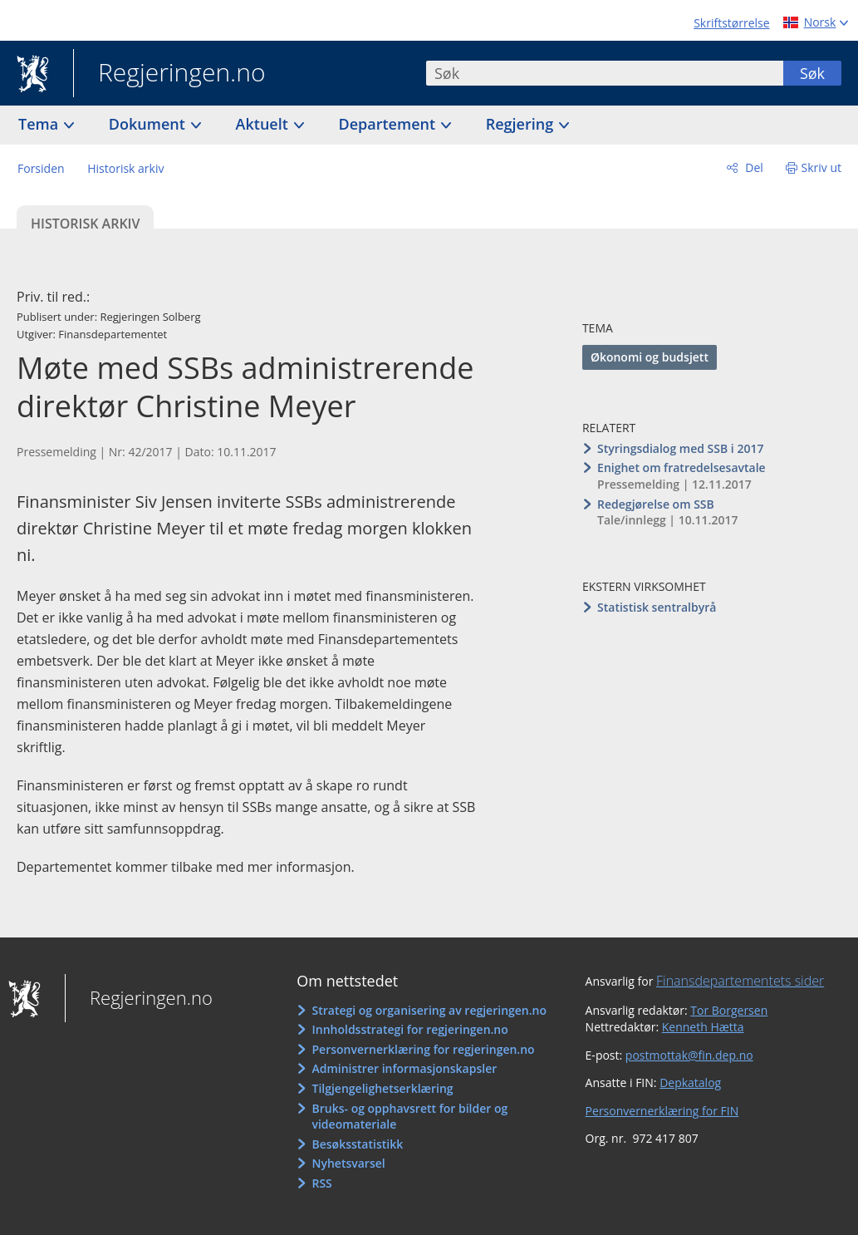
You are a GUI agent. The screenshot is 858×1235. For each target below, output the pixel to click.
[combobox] (604, 73)
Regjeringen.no (169, 74)
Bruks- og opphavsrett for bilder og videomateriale (409, 1116)
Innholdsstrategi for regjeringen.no (409, 1029)
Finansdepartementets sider (740, 981)
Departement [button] (389, 124)
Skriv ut (822, 167)
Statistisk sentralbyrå (656, 607)
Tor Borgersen (728, 1010)
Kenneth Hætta (703, 1027)
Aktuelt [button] (264, 124)
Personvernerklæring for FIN (662, 1111)
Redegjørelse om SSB (655, 504)
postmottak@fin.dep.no (689, 1055)
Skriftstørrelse (731, 23)
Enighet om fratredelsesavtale (681, 467)
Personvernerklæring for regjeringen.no (422, 1049)
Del (753, 167)
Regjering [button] (521, 124)
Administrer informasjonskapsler (404, 1068)
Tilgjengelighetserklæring (382, 1088)
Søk (812, 73)
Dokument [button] (149, 124)
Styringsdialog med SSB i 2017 (680, 448)
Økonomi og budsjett (649, 357)
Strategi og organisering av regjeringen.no (429, 1010)
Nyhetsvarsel (348, 1163)
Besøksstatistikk (357, 1144)
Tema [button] (40, 124)
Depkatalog (690, 1082)
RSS (321, 1183)
